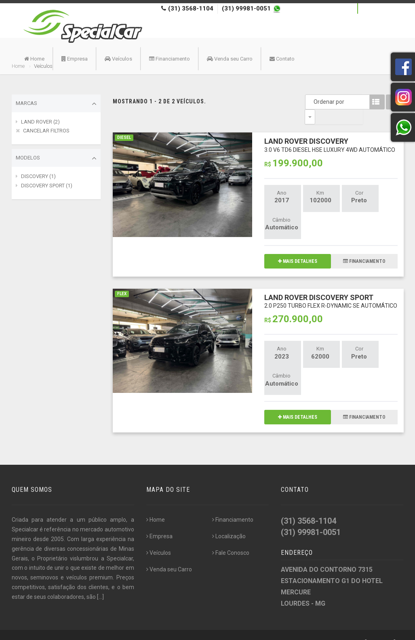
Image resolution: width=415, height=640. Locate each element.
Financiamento (169, 59)
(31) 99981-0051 (247, 8)
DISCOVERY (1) (38, 176)
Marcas (56, 103)
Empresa (74, 59)
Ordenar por (312, 102)
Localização (229, 521)
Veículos (118, 59)
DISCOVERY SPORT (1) (46, 186)
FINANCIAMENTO (364, 246)
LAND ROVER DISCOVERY (329, 130)
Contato (282, 59)
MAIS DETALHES (297, 246)
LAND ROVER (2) (40, 122)
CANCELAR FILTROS (46, 131)
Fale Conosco (230, 538)
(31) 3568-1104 (190, 8)
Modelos (56, 158)
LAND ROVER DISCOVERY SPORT (330, 286)
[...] (100, 582)
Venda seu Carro (230, 59)
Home (34, 59)
